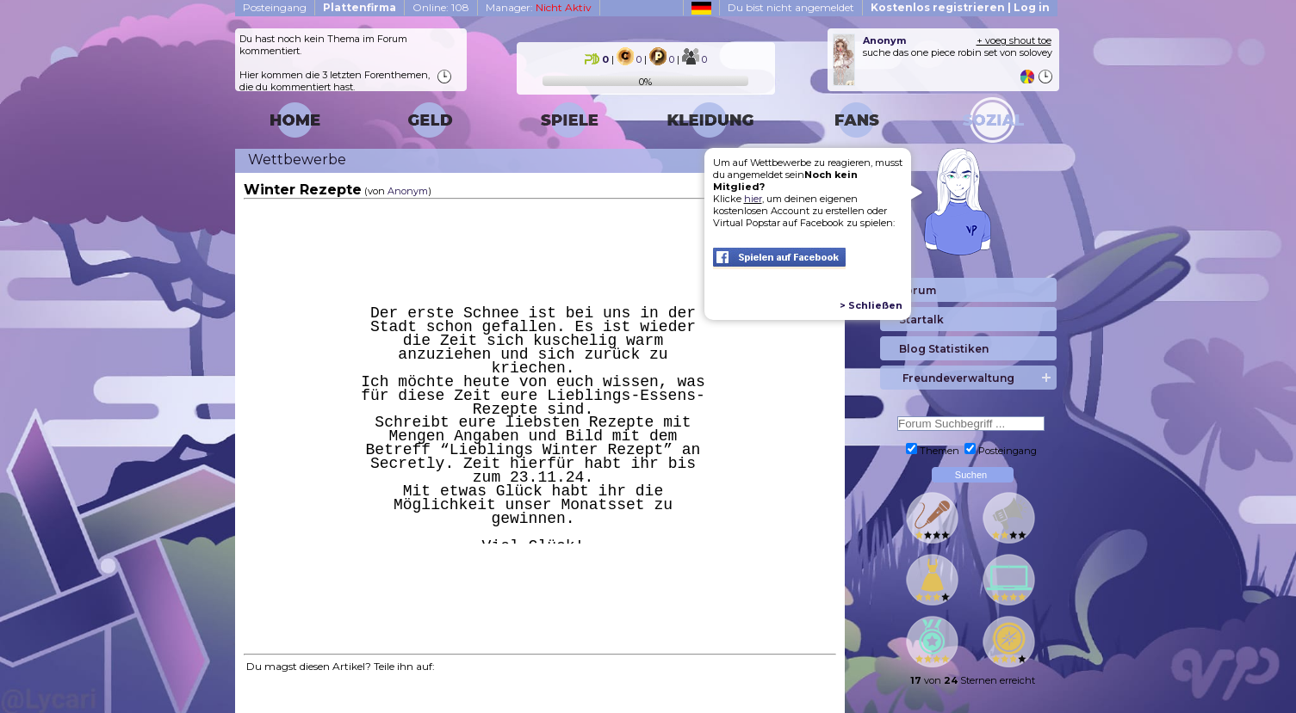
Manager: (539, 7)
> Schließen (871, 305)
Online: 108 (440, 7)
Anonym (408, 191)
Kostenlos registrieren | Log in (960, 7)
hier (753, 199)
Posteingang (275, 7)
